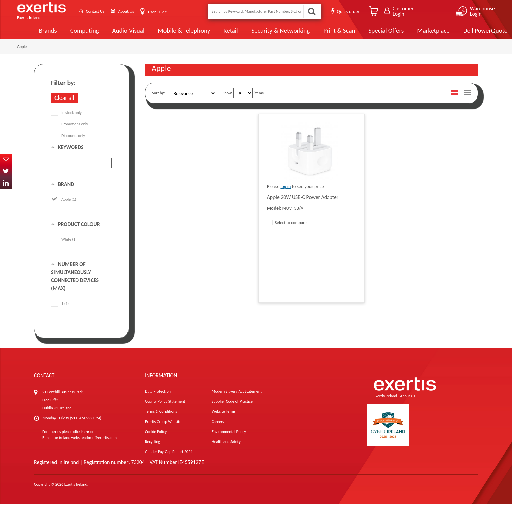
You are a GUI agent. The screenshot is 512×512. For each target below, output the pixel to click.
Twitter (6, 171)
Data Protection (158, 399)
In (6, 183)
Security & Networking (264, 34)
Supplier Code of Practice (232, 409)
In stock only (66, 120)
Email (6, 159)
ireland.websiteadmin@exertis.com (88, 445)
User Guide (166, 12)
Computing (69, 34)
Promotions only (69, 131)
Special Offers (368, 34)
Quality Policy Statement (165, 409)
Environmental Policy (229, 439)
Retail (214, 34)
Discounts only (68, 143)
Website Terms (224, 419)
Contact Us (97, 11)
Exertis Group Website (163, 429)
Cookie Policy (156, 439)
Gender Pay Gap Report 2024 (168, 459)
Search (311, 11)
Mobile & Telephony (168, 34)
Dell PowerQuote (466, 34)
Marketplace (415, 34)
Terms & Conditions (161, 419)
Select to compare (287, 230)
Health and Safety (226, 449)
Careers (218, 429)
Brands (33, 34)
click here (81, 439)
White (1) (64, 247)
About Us (132, 11)
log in (285, 194)
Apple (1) (63, 207)
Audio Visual (113, 34)
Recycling (152, 449)
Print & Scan (322, 34)
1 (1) (60, 311)
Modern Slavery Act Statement (237, 399)
